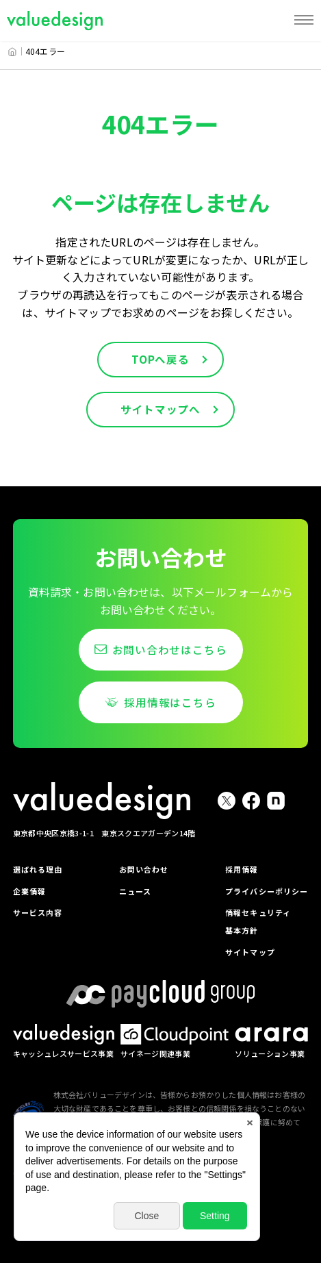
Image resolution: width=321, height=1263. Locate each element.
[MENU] (304, 20)
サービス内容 (40, 912)
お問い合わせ (143, 869)
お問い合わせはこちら (169, 650)
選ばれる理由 (40, 869)
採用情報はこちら (170, 703)
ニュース (133, 891)
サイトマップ (245, 951)
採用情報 (236, 869)
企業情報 (31, 891)
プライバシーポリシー (263, 891)
